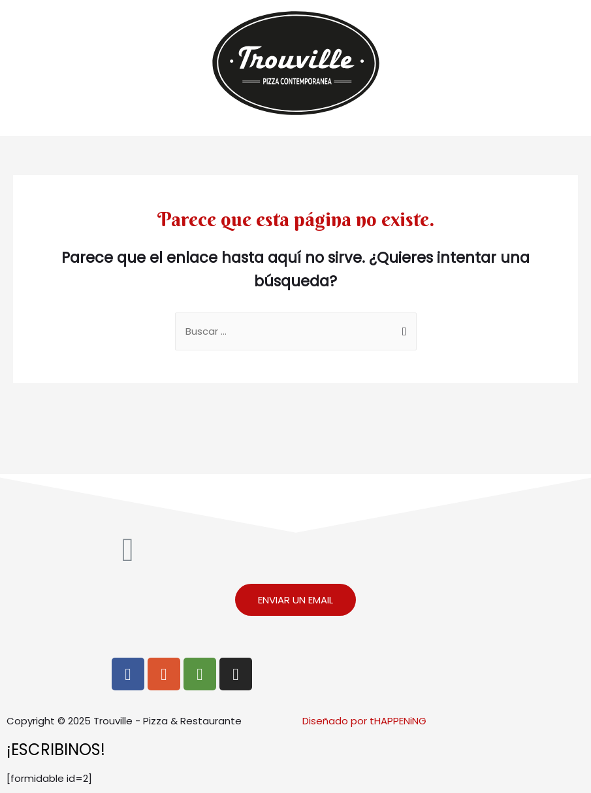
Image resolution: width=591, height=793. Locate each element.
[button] (295, 600)
